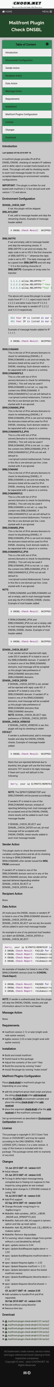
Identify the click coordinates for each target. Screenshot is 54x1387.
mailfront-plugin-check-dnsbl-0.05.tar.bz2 (27, 1335)
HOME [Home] (7, 11)
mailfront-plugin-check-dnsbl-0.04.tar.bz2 (27, 1332)
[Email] (25, 1373)
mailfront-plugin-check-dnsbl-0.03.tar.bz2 (27, 1328)
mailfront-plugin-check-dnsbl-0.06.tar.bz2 (27, 1339)
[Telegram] (29, 1373)
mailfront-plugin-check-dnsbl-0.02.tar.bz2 (27, 1324)
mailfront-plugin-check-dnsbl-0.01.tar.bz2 (27, 1321)
